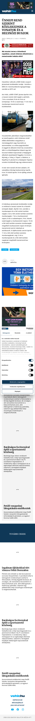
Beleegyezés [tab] (6, 333)
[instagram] (23, 709)
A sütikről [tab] (29, 333)
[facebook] (18, 709)
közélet (5, 250)
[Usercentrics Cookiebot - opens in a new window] (26, 329)
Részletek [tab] (17, 333)
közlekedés (14, 250)
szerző (12, 260)
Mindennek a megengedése (17, 382)
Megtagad (17, 391)
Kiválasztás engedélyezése (17, 386)
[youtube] (12, 709)
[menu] (32, 11)
